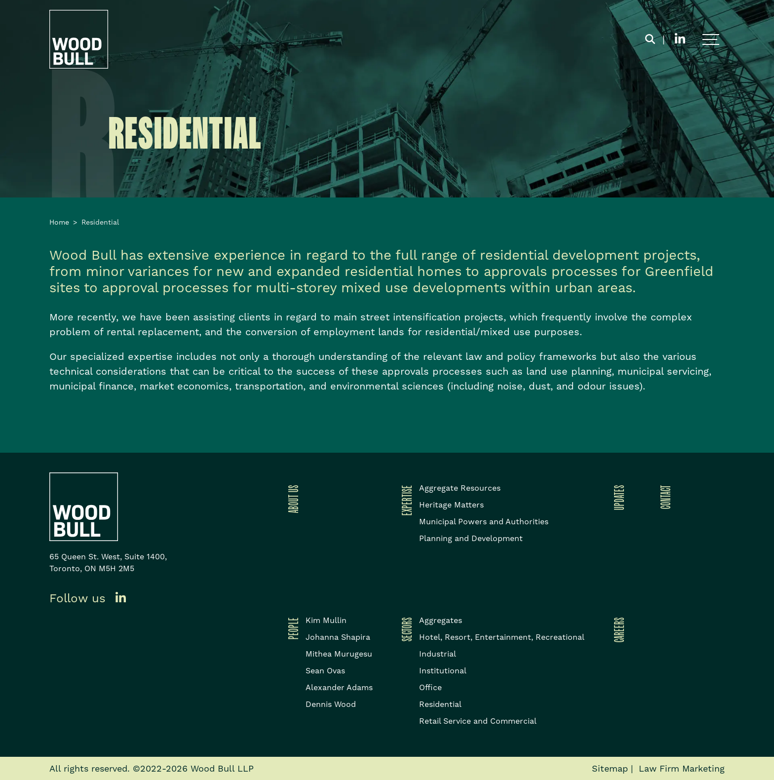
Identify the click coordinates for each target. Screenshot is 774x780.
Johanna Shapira (338, 637)
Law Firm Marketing (682, 768)
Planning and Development (471, 538)
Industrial (437, 654)
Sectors (405, 629)
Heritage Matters (451, 504)
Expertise (405, 500)
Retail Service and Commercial (478, 721)
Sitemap (610, 768)
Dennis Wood (331, 704)
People (292, 628)
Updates (617, 497)
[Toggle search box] (650, 39)
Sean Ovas (325, 670)
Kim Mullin (326, 620)
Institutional (442, 670)
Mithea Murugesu (339, 654)
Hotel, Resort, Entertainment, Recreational (501, 637)
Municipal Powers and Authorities (483, 521)
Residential (440, 704)
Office (430, 687)
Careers (617, 629)
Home (59, 222)
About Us (292, 499)
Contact (664, 497)
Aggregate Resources (460, 488)
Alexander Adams (339, 687)
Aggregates (440, 620)
